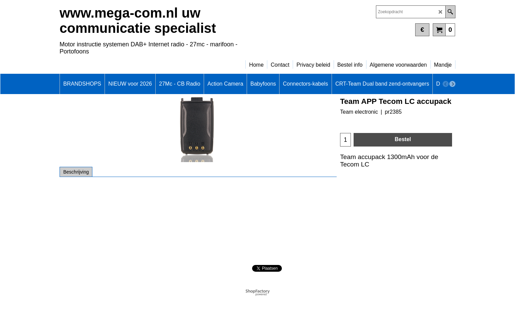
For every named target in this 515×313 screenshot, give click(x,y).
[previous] (446, 84)
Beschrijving (76, 172)
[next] (452, 84)
